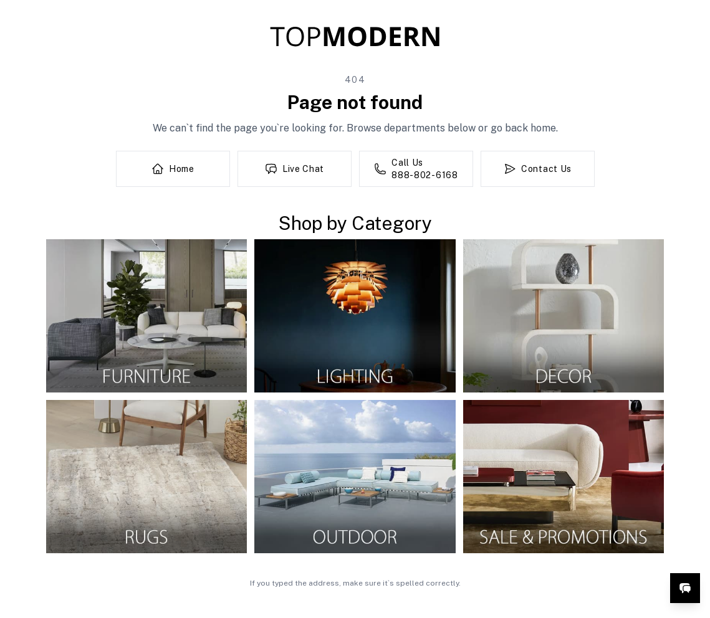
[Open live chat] (685, 588)
